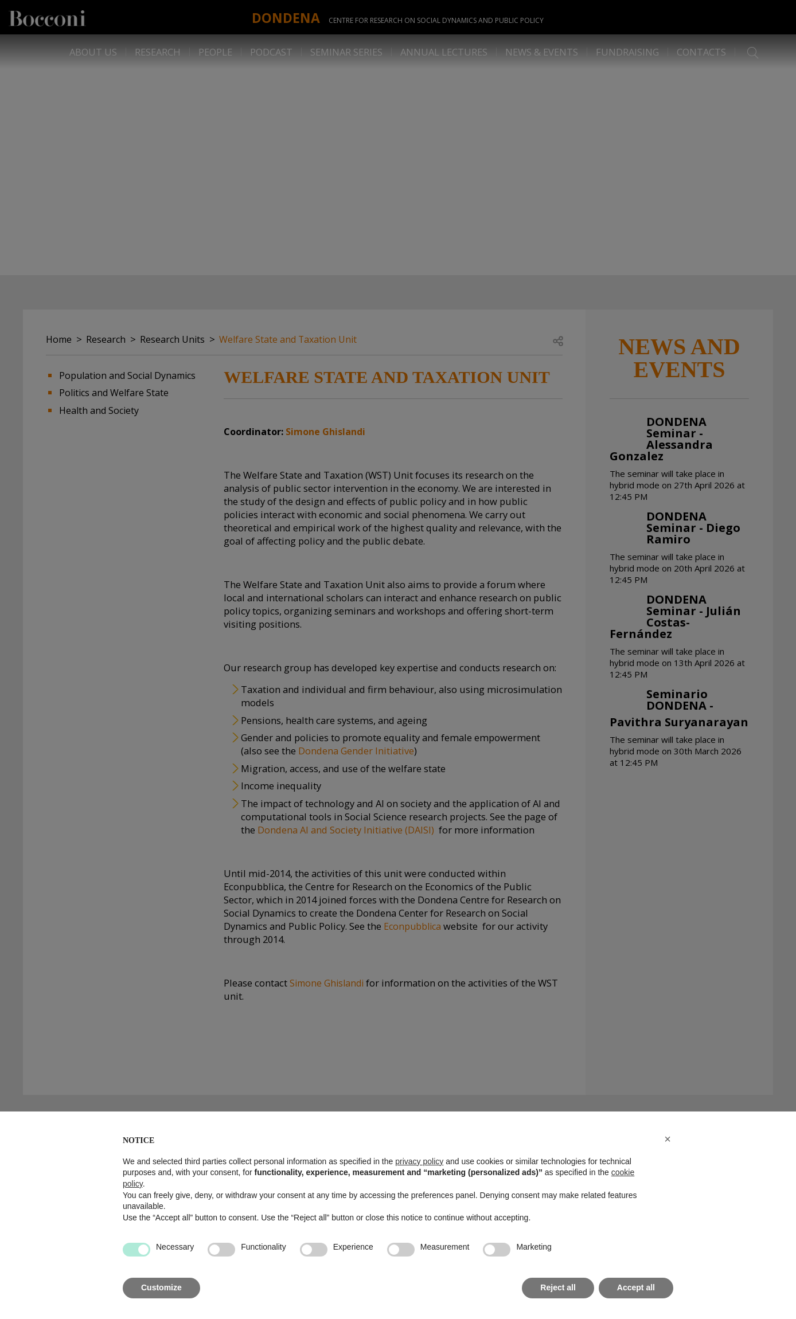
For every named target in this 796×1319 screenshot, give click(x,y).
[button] (667, 1139)
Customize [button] (161, 1287)
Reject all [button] (557, 1287)
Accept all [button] (636, 1287)
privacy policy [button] (419, 1161)
